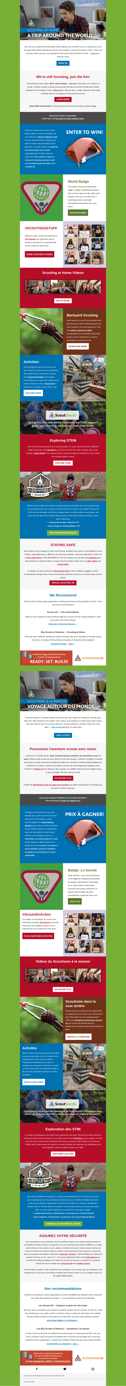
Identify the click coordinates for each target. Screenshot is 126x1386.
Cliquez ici (38, 769)
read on (94, 53)
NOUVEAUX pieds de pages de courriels (50, 785)
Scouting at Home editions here (69, 118)
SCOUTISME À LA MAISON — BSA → (63, 1344)
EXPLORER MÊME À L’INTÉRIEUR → (63, 1320)
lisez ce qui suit (58, 727)
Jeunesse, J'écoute (67, 1254)
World (78, 190)
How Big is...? (79, 1138)
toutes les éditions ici (70, 801)
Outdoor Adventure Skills (81, 330)
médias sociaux (83, 1263)
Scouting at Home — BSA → (63, 644)
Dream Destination (36, 377)
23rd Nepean (30, 239)
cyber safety (91, 561)
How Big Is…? (53, 450)
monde (74, 882)
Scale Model (39, 453)
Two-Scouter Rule (61, 571)
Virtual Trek (50, 384)
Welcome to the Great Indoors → (63, 624)
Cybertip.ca (94, 558)
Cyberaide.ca (91, 1257)
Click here (57, 90)
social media (62, 564)
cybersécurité (66, 1263)
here (94, 106)
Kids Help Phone (34, 558)
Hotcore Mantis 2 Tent (47, 137)
